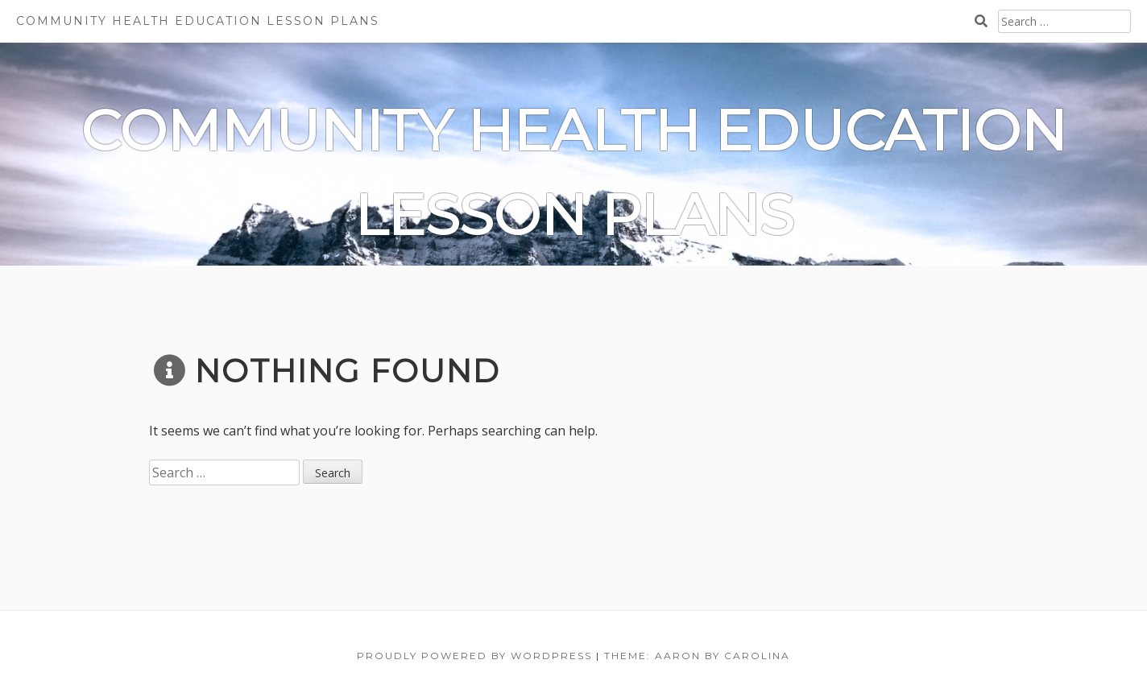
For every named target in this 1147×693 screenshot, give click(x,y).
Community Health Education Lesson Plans (197, 21)
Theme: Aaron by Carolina (697, 656)
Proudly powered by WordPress (474, 656)
